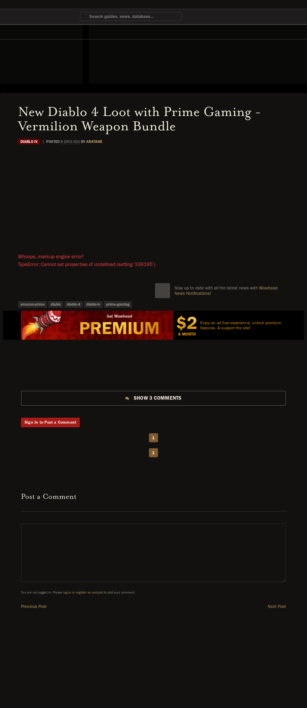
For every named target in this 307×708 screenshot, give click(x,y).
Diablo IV (28, 141)
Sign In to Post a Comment (50, 422)
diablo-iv (93, 304)
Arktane (94, 141)
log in (67, 592)
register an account (89, 592)
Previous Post (34, 606)
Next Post (277, 606)
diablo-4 (73, 304)
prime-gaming (118, 304)
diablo (56, 304)
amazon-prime (32, 304)
